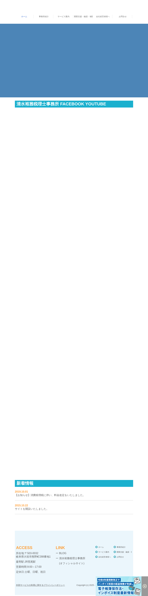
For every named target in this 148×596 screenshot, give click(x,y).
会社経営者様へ (103, 16)
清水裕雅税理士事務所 (72, 558)
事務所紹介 (44, 16)
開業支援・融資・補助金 (83, 16)
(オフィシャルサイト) (70, 563)
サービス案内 (63, 16)
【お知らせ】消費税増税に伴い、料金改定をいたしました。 (50, 495)
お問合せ (123, 16)
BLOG (62, 553)
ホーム (24, 16)
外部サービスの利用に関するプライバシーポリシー (40, 585)
